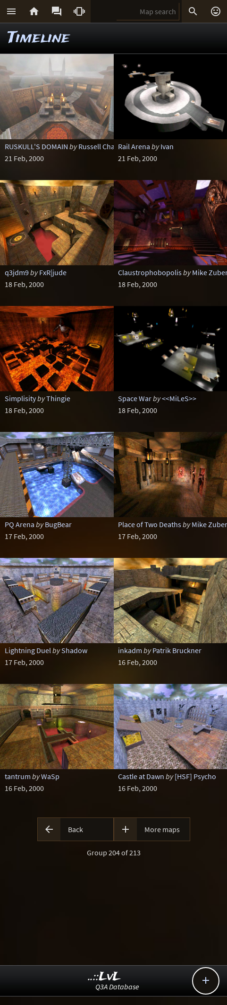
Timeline (39, 38)
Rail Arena (134, 146)
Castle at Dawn (141, 776)
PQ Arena (19, 524)
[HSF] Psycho (195, 776)
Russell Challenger (107, 146)
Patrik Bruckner (177, 650)
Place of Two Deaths (149, 524)
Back (75, 829)
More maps (162, 829)
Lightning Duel (28, 650)
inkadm (130, 650)
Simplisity (20, 398)
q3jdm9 (17, 272)
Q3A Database (117, 986)
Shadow (74, 650)
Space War (134, 398)
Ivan (167, 146)
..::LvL (104, 977)
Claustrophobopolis (150, 272)
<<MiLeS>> (179, 398)
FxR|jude (53, 272)
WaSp (50, 776)
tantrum (18, 776)
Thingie (58, 398)
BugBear (58, 524)
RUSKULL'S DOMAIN (36, 146)
